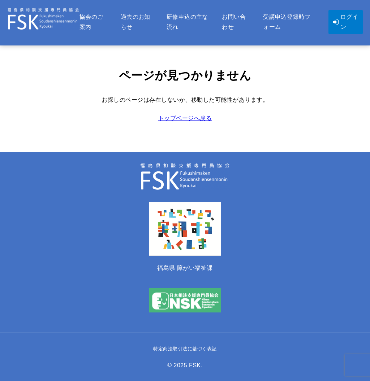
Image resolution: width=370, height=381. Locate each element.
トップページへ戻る (185, 118)
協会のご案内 (91, 22)
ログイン (345, 22)
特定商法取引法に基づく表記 (184, 348)
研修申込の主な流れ (187, 22)
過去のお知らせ (135, 22)
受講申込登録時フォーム (287, 22)
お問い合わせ (234, 22)
